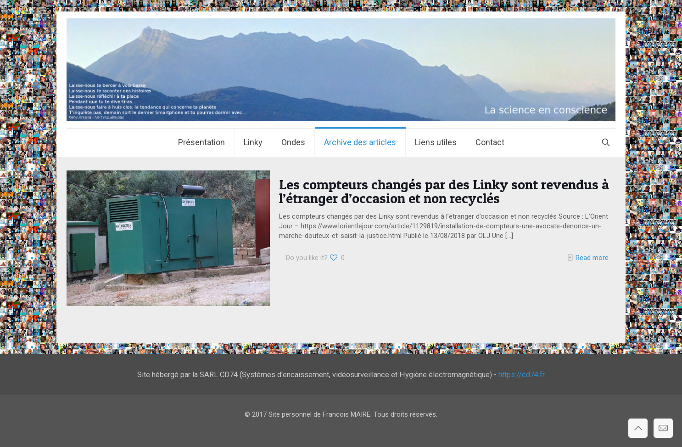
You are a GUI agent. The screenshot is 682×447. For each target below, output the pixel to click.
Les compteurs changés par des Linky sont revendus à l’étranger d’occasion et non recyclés (444, 191)
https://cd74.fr (521, 374)
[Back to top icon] (638, 428)
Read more (592, 258)
